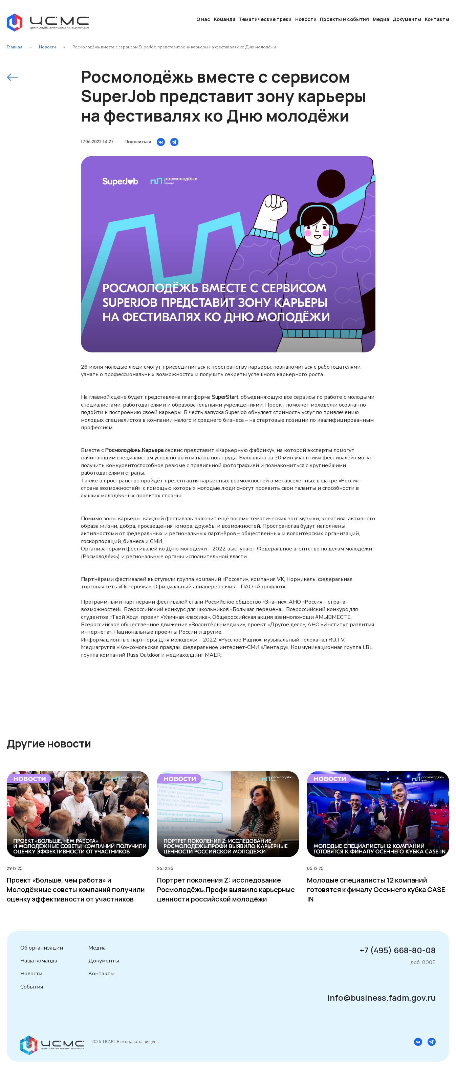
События (31, 987)
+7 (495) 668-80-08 (398, 950)
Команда (225, 19)
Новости (306, 19)
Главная (14, 47)
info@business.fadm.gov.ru (381, 997)
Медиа (381, 19)
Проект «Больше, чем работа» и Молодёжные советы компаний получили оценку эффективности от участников (76, 889)
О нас (203, 19)
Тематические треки (265, 19)
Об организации (41, 948)
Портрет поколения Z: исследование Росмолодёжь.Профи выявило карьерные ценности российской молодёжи (226, 889)
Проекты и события (344, 19)
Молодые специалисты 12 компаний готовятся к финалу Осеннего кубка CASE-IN (377, 889)
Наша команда (38, 960)
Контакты (437, 19)
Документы (407, 19)
